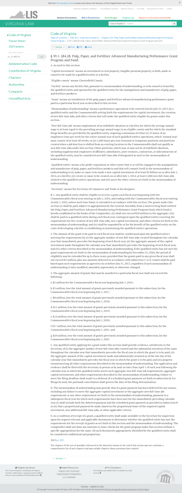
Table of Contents (59, 38)
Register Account (155, 9)
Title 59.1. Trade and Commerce (84, 38)
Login (169, 9)
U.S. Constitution (69, 477)
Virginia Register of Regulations (69, 474)
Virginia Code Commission (69, 471)
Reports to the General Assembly (155, 17)
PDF (80, 47)
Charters (15, 77)
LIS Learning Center (65, 3)
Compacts (15, 91)
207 (62, 440)
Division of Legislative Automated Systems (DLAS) (124, 489)
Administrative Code (23, 64)
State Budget (111, 17)
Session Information (67, 17)
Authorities (16, 84)
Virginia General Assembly (85, 9)
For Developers (113, 467)
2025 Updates (16, 46)
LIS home (140, 9)
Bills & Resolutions (91, 17)
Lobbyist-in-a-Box (97, 486)
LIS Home (84, 486)
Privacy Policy (127, 9)
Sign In (146, 489)
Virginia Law (128, 17)
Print (71, 47)
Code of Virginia (117, 23)
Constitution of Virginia (25, 71)
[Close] (180, 2)
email (88, 47)
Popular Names (17, 40)
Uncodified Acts (20, 98)
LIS (25, 14)
